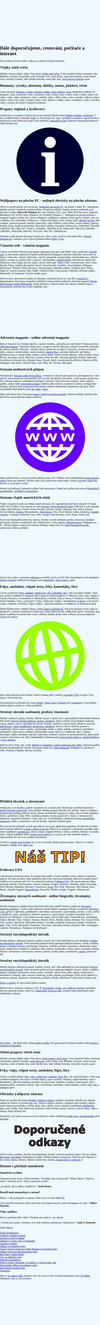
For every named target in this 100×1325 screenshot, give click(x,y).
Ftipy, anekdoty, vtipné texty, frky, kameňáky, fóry (43, 593)
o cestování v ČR (70, 695)
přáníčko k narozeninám (26, 491)
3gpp (38, 389)
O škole (81, 601)
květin (14, 845)
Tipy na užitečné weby (11, 1257)
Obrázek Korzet (73, 522)
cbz (32, 389)
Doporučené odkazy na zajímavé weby (18, 1265)
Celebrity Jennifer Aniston (12, 1235)
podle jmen (73, 1116)
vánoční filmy (52, 352)
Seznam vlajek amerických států (57, 506)
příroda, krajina (86, 220)
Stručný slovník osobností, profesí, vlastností (32, 721)
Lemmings (77, 702)
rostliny (82, 951)
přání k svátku (43, 1043)
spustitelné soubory (30, 383)
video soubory (62, 580)
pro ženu (4, 1119)
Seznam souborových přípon (27, 375)
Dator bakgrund (61, 747)
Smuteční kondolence (10, 1260)
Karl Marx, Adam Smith (11, 1254)
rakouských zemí (58, 120)
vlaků (90, 480)
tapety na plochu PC (53, 609)
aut (79, 480)
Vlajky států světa (50, 73)
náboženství (88, 1105)
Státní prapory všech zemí (54, 1058)
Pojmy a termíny (8, 983)
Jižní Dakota (46, 512)
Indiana (19, 512)
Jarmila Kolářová (90, 737)
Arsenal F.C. (82, 278)
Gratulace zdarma (8, 1243)
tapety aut (28, 845)
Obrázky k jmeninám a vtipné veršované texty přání (57, 745)
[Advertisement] (50, 21)
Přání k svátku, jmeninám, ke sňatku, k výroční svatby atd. (28, 1262)
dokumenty (48, 580)
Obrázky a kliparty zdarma (41, 1100)
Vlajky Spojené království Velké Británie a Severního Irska (28, 1249)
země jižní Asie (37, 1061)
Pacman (62, 702)
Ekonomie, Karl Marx (10, 1157)
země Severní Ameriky (73, 79)
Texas (50, 887)
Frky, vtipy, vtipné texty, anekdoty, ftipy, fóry (46, 1076)
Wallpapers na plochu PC (51, 207)
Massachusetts (32, 889)
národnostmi (23, 831)
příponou (35, 577)
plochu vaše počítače (21, 842)
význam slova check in (40, 834)
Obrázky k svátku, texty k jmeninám (17, 1241)
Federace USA (62, 881)
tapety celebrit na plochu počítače (50, 394)
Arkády (39, 702)
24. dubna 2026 (15, 1276)
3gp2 (45, 389)
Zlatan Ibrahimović (9, 1233)
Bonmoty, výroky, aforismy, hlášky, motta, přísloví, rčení (43, 92)
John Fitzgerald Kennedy (77, 525)
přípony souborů (8, 580)
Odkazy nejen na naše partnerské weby (19, 1251)
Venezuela (5, 1270)
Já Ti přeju (5, 1043)
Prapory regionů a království (79, 115)
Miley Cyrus (58, 239)
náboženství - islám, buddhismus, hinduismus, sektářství (27, 726)
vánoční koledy (63, 260)
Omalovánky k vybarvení (68, 1159)
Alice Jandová (8, 740)
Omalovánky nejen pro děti (48, 990)
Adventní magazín (9, 346)
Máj (2, 925)
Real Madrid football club (12, 1268)
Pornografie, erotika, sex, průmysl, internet (63, 988)
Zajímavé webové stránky (12, 1238)
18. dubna (85, 1276)
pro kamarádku (87, 1116)
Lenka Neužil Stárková (70, 737)
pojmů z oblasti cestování (36, 829)
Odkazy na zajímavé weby (12, 1246)
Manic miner (50, 702)
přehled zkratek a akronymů (13, 810)
